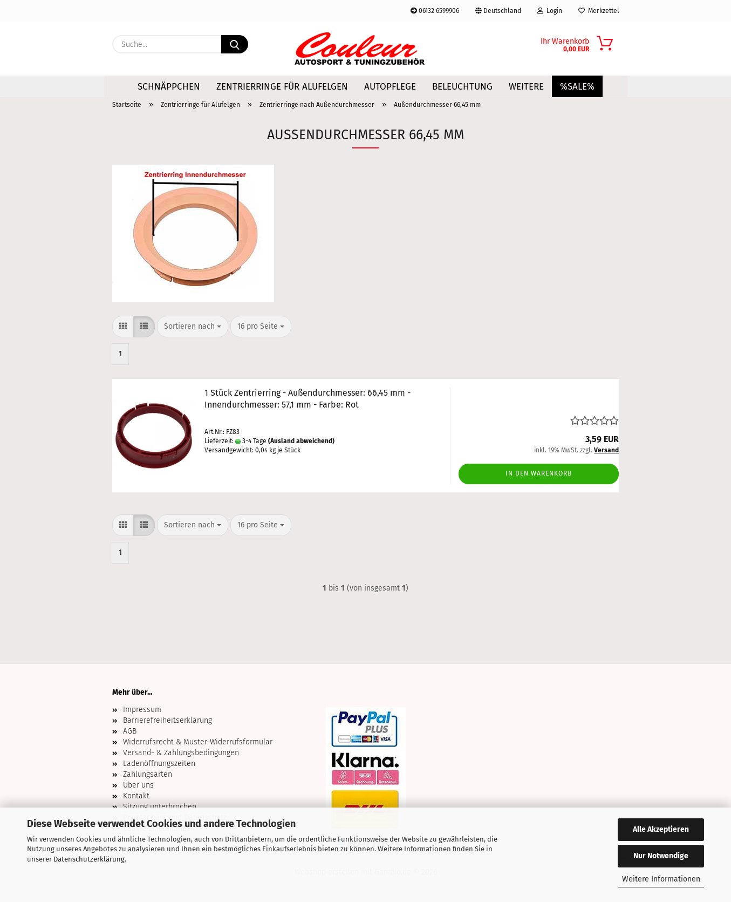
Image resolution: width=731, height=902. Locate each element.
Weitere (526, 86)
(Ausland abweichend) (301, 441)
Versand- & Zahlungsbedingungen (181, 752)
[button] (123, 326)
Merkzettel (598, 11)
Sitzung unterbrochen (159, 806)
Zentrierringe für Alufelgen (282, 86)
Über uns (138, 785)
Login (549, 11)
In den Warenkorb (538, 473)
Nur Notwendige (660, 855)
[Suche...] (234, 44)
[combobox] (192, 326)
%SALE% (577, 86)
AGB (129, 731)
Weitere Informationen (661, 879)
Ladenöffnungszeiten (159, 763)
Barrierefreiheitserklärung (167, 720)
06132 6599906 (435, 11)
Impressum (142, 709)
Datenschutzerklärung (89, 859)
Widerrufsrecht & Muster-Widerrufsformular (197, 742)
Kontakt (136, 796)
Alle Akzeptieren (661, 829)
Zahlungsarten (147, 774)
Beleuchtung (462, 86)
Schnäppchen (169, 86)
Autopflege (390, 86)
